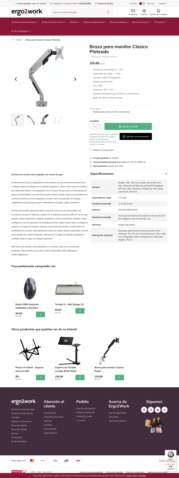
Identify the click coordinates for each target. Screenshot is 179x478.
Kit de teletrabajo (21, 31)
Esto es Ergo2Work (117, 413)
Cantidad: (94, 121)
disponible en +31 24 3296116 (119, 162)
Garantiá (48, 425)
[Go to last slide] (16, 79)
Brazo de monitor (141, 22)
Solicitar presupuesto (85, 408)
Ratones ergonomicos (95, 22)
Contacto (48, 421)
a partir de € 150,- (108, 166)
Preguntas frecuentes (53, 417)
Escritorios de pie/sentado (25, 22)
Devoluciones (50, 413)
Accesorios (160, 22)
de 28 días (106, 158)
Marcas (15, 433)
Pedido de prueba (84, 416)
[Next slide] (75, 79)
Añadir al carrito (128, 126)
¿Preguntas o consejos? (62, 3)
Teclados (74, 22)
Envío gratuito (50, 429)
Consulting (113, 417)
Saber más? (131, 475)
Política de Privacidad (114, 472)
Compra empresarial (85, 412)
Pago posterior (50, 433)
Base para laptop (119, 22)
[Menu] (175, 451)
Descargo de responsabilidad (91, 472)
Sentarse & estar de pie (54, 22)
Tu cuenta (80, 420)
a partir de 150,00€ (32, 3)
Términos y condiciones (135, 472)
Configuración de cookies (157, 472)
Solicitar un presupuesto (136, 136)
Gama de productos (117, 421)
